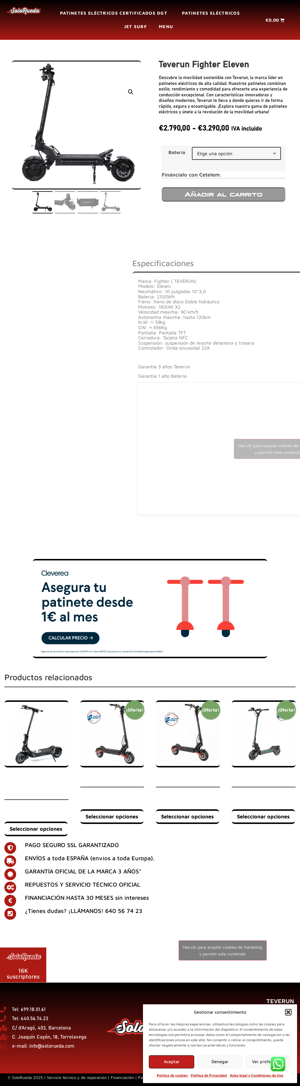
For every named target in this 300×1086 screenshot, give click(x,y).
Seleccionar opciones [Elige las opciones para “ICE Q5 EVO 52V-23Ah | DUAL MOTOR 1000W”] (112, 816)
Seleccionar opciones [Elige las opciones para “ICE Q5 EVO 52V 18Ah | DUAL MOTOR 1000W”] (187, 816)
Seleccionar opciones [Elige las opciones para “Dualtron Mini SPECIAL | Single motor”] (263, 816)
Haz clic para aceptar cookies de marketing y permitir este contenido (222, 950)
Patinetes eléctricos (211, 13)
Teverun (280, 1001)
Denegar (220, 1061)
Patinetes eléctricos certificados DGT (115, 13)
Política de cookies (172, 1075)
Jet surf (135, 26)
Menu (167, 27)
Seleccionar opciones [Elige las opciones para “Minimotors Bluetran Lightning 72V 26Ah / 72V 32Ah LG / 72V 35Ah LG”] (36, 829)
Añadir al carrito (223, 194)
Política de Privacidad (209, 1075)
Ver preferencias (268, 1061)
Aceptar (172, 1061)
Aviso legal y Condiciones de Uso (256, 1075)
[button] (288, 1012)
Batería (176, 152)
